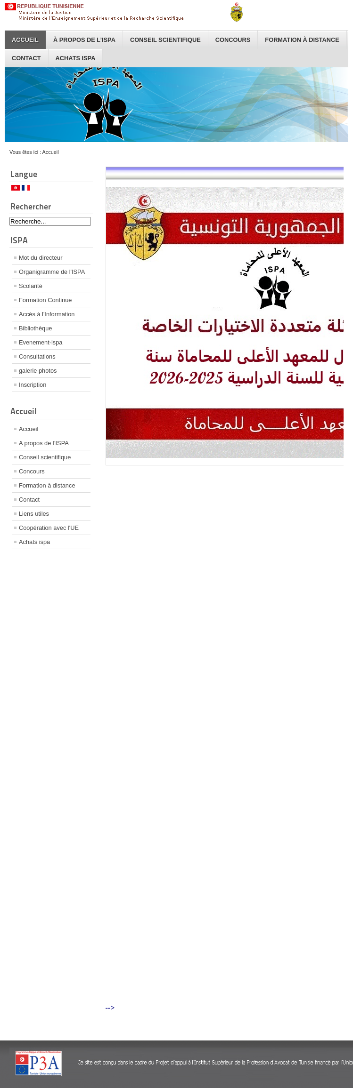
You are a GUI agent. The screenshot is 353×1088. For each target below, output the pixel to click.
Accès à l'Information (46, 314)
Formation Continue (45, 300)
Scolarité (30, 285)
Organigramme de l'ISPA (52, 271)
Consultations (37, 356)
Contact (26, 58)
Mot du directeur (40, 257)
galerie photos (38, 370)
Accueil (25, 39)
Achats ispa (76, 58)
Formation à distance (302, 39)
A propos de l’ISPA (44, 443)
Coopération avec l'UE (49, 527)
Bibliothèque (35, 328)
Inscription (32, 384)
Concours (233, 39)
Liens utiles (34, 513)
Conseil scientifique (165, 39)
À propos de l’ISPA (84, 39)
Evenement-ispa (40, 342)
